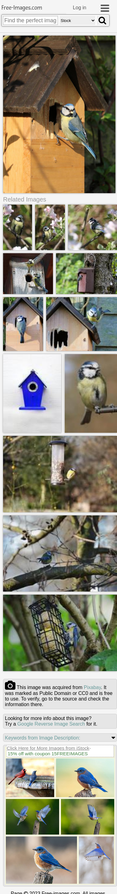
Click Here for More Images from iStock (48, 748)
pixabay (92, 687)
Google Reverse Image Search (51, 724)
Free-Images (22, 7)
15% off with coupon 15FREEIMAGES (48, 753)
